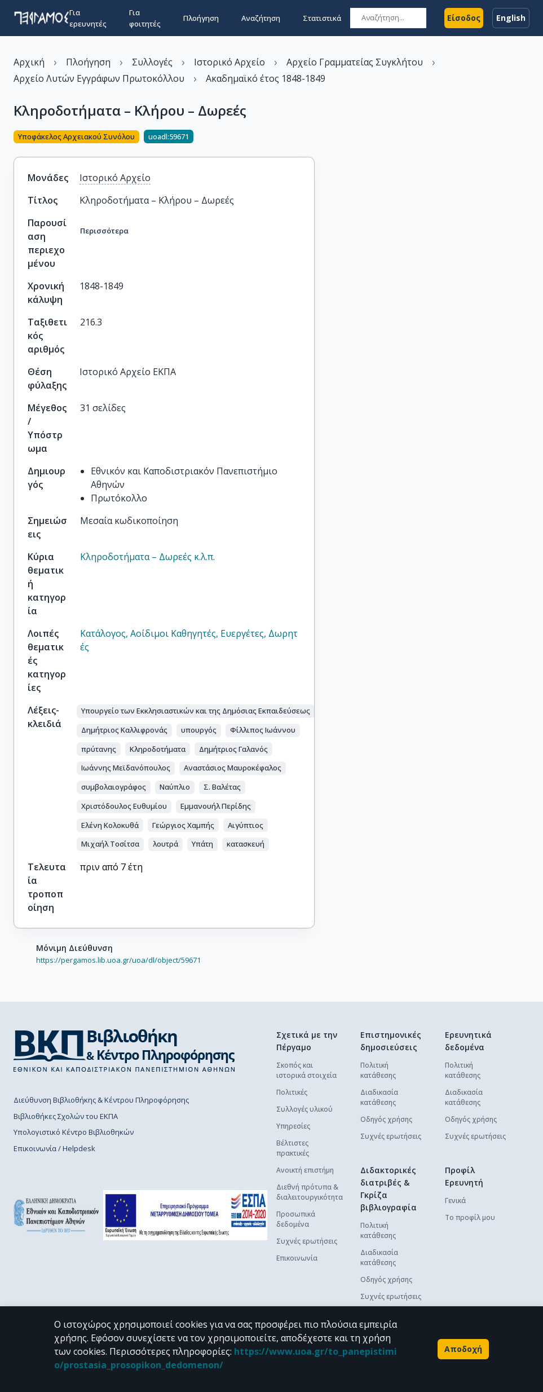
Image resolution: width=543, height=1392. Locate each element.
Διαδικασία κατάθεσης (379, 1097)
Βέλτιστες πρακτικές (292, 1148)
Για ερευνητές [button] (88, 18)
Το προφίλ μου (470, 1217)
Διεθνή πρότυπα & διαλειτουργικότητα (309, 1192)
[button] (196, 711)
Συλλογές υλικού (304, 1109)
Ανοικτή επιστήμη (305, 1170)
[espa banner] (185, 1215)
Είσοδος (463, 18)
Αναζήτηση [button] (260, 18)
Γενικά (455, 1200)
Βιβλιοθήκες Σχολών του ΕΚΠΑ (66, 1116)
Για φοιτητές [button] (145, 18)
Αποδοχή (463, 1349)
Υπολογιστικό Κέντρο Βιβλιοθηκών (74, 1132)
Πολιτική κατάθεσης (378, 1070)
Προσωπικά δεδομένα (295, 1219)
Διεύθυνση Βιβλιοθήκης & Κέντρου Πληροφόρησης (101, 1100)
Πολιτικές (291, 1092)
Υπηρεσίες (293, 1126)
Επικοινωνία (296, 1258)
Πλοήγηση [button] (201, 18)
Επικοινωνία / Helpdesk (54, 1148)
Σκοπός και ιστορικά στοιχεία (306, 1070)
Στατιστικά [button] (322, 18)
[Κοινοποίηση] (310, 137)
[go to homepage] (41, 18)
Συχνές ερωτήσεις (306, 1241)
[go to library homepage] (124, 1050)
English (511, 18)
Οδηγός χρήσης (386, 1119)
